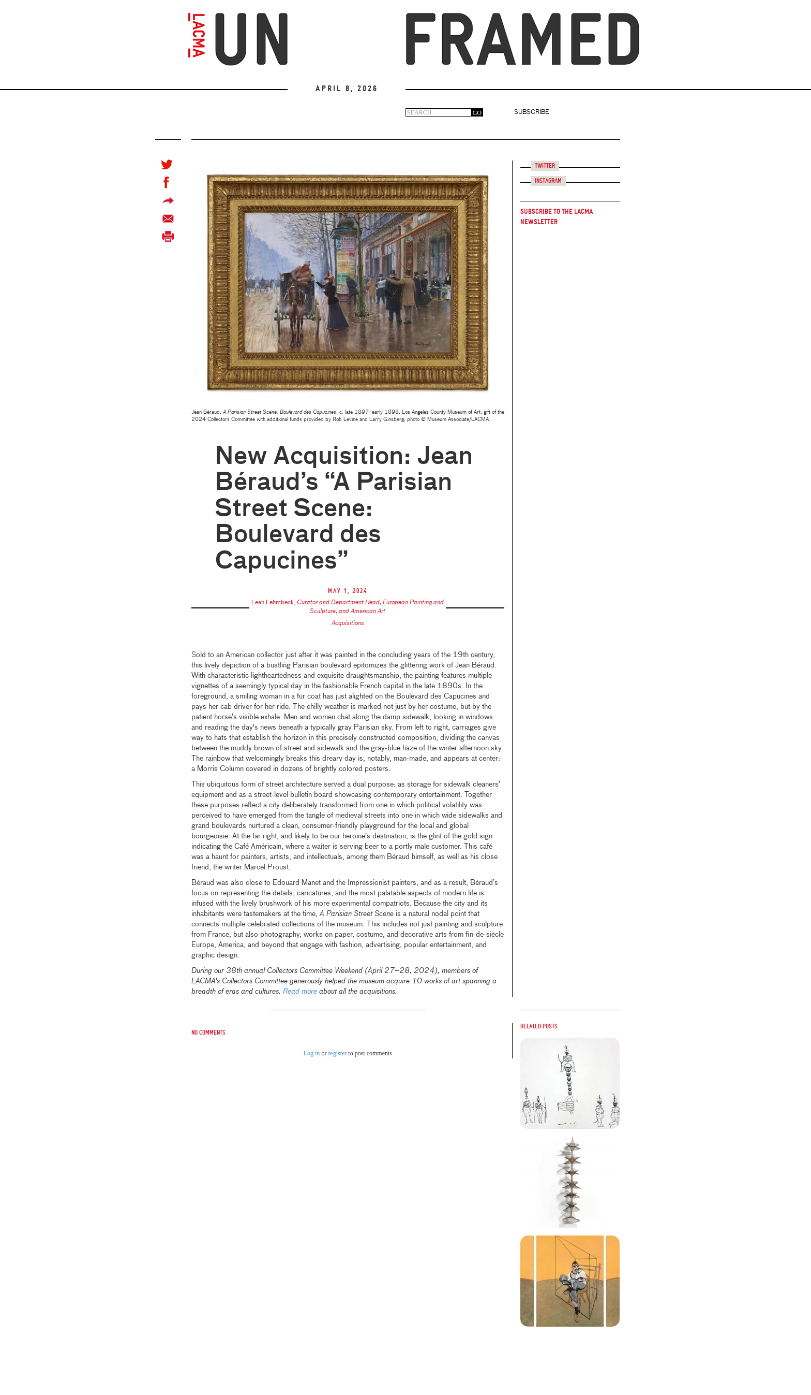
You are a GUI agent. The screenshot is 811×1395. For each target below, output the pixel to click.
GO (477, 113)
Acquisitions (348, 623)
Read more (300, 991)
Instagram (548, 181)
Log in (312, 1053)
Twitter (545, 166)
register (337, 1053)
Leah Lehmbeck (272, 603)
